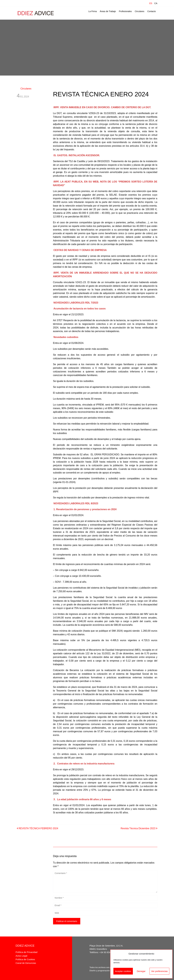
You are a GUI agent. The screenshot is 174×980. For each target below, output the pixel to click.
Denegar (141, 971)
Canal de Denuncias (26, 963)
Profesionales (125, 11)
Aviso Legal (21, 955)
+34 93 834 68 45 (108, 952)
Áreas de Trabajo (108, 11)
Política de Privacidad (26, 952)
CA (155, 3)
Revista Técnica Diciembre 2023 (139, 828)
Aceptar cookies (123, 971)
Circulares (139, 11)
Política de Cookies (25, 959)
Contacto (151, 11)
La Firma (92, 11)
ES (150, 3)
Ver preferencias (159, 971)
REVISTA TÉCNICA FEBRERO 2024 (37, 828)
